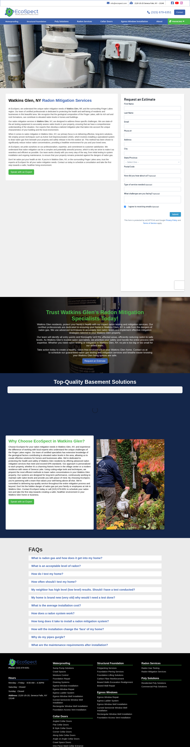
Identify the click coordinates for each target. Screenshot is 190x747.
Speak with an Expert (21, 172)
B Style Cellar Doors (62, 690)
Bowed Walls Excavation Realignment (115, 644)
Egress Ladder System (63, 655)
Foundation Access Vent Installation (69, 672)
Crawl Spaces (59, 634)
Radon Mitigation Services (153, 634)
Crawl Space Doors (62, 704)
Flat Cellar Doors (61, 687)
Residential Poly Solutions (153, 645)
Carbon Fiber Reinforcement (110, 641)
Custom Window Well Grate (66, 725)
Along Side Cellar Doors (64, 697)
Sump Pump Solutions (63, 630)
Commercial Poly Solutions (154, 649)
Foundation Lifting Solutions (110, 637)
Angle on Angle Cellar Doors (66, 701)
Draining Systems (61, 644)
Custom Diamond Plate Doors (67, 711)
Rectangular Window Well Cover (68, 715)
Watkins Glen (43, 121)
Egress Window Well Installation (68, 658)
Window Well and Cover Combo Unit (70, 729)
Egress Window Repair (63, 651)
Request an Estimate (95, 361)
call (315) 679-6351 (57, 451)
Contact (179, 12)
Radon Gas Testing (150, 630)
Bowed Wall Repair (106, 648)
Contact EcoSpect (30, 451)
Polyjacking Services (107, 630)
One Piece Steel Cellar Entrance (68, 708)
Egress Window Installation (65, 648)
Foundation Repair (61, 641)
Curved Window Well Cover (66, 718)
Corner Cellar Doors (62, 694)
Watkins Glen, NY (24, 100)
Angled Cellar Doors (62, 683)
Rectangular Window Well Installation (70, 668)
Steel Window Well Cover (65, 722)
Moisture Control (60, 637)
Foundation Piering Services (110, 634)
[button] (11, 21)
